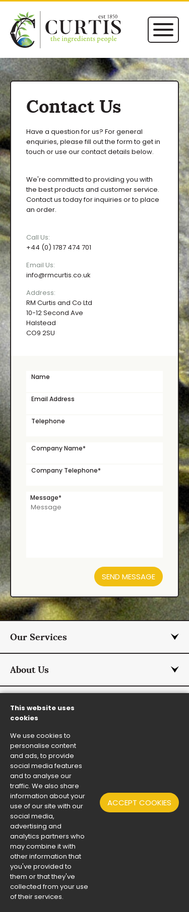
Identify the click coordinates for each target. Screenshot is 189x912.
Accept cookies (139, 802)
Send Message (128, 576)
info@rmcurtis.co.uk (94, 270)
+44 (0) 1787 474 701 (94, 242)
